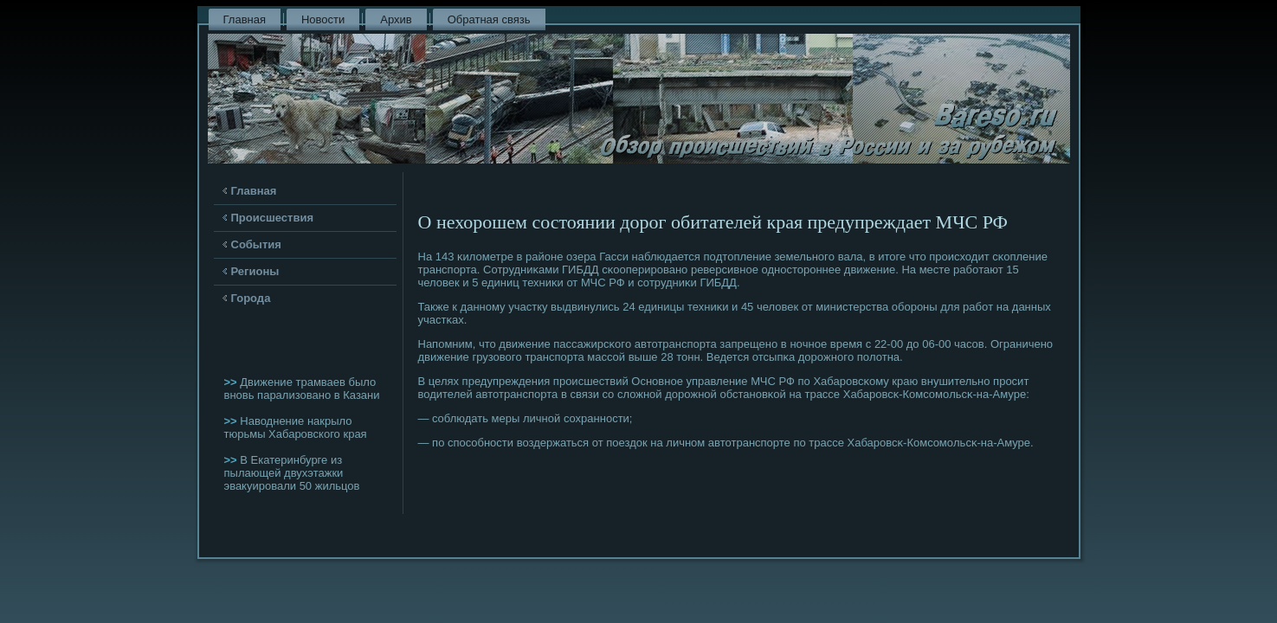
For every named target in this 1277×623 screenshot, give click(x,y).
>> (232, 382)
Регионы (255, 271)
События (256, 244)
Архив (395, 19)
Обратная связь (489, 19)
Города (251, 298)
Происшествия (272, 217)
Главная (244, 19)
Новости (323, 19)
